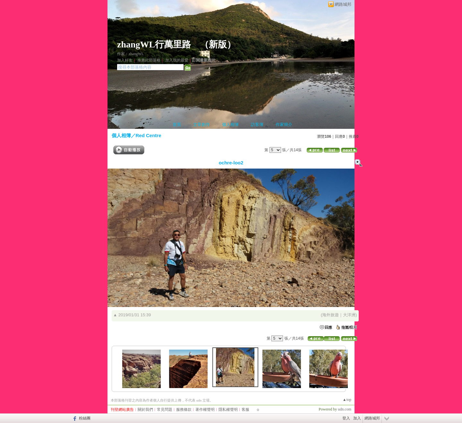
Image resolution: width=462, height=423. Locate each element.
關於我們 (145, 409)
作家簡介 (284, 124)
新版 (218, 44)
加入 (357, 418)
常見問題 (164, 409)
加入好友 (125, 60)
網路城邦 (343, 4)
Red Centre (148, 135)
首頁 (177, 124)
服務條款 (184, 409)
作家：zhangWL (130, 54)
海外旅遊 (330, 314)
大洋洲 (349, 314)
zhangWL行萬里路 (154, 44)
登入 (346, 418)
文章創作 (201, 124)
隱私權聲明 (228, 409)
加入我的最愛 (176, 60)
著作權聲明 (205, 409)
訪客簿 (257, 124)
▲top (347, 399)
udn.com (344, 409)
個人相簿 (230, 124)
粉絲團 (84, 418)
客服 (245, 409)
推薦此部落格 (148, 60)
